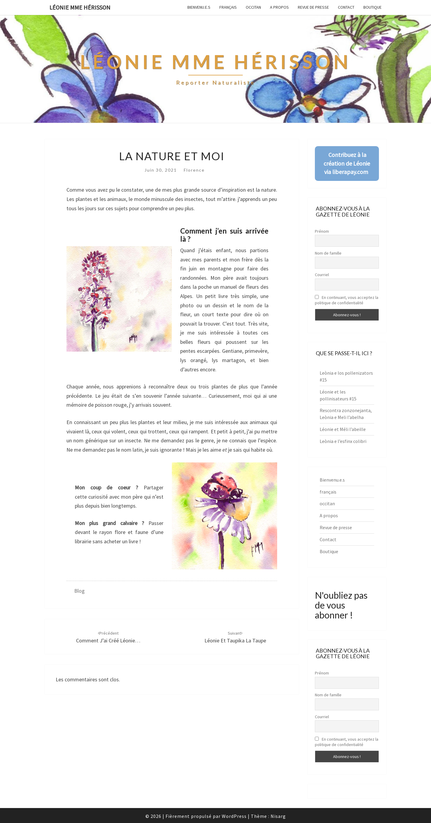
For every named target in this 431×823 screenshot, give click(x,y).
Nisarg (278, 816)
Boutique (372, 7)
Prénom (322, 231)
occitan (253, 7)
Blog (79, 590)
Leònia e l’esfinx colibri (343, 441)
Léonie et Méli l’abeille (343, 429)
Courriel (322, 274)
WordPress (234, 816)
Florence (194, 170)
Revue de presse (313, 7)
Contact (346, 7)
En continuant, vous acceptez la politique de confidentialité (346, 300)
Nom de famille (328, 253)
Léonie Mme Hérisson (79, 7)
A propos (279, 7)
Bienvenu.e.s (198, 7)
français (228, 7)
